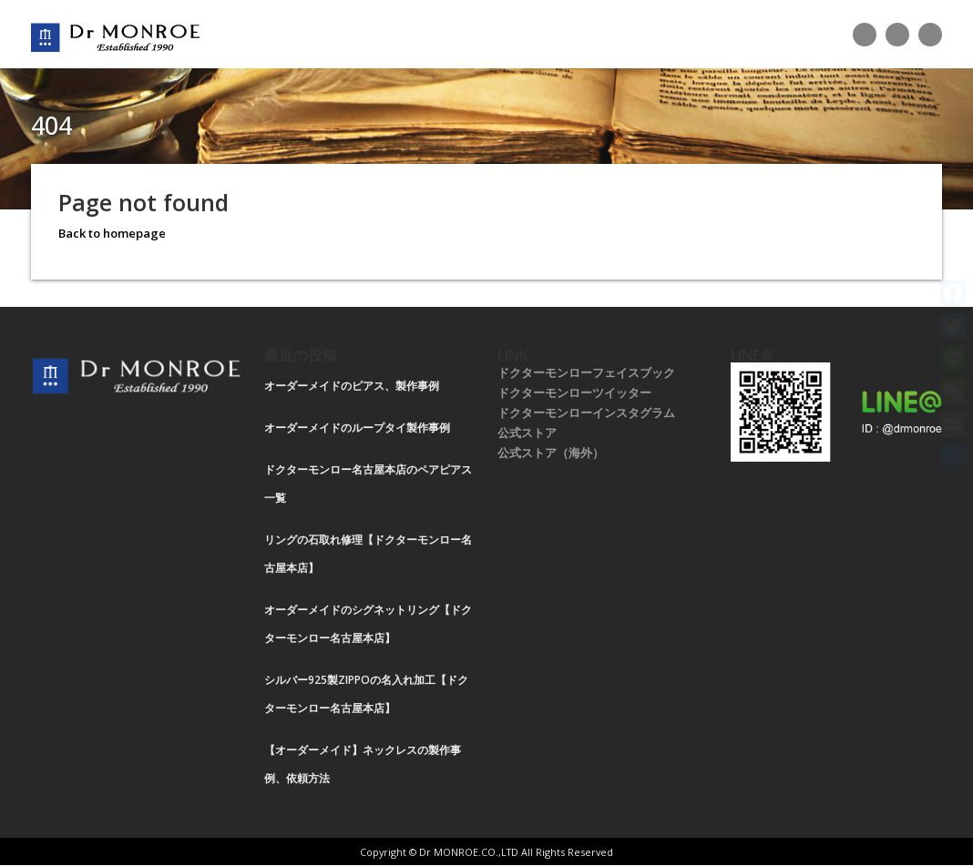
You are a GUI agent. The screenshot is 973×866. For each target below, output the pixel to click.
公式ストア (527, 432)
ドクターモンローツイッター (574, 392)
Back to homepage (112, 233)
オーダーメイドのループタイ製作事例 (357, 427)
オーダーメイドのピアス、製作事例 (351, 385)
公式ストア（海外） (550, 452)
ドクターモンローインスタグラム (586, 412)
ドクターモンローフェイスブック (586, 372)
